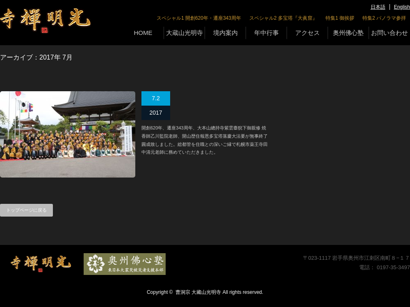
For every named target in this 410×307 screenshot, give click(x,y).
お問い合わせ (389, 32)
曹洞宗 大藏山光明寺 (198, 292)
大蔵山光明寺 (184, 32)
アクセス (307, 32)
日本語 (378, 7)
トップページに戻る (26, 210)
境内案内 (225, 32)
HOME (143, 32)
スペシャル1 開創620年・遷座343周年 (199, 18)
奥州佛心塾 (348, 32)
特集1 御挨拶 (340, 18)
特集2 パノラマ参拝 (384, 18)
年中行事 (266, 32)
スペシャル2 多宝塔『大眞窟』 (283, 18)
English (402, 7)
